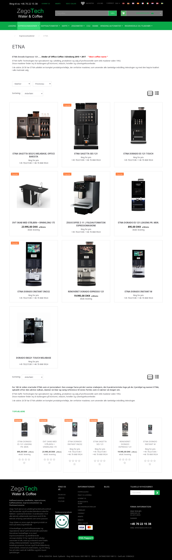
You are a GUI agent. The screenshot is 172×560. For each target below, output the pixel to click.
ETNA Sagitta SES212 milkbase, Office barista (34, 155)
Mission (80, 520)
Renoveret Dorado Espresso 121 (86, 291)
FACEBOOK (61, 495)
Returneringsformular (85, 507)
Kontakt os (46, 4)
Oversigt (81, 513)
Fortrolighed (83, 492)
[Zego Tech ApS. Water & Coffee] (30, 12)
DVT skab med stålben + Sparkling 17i (33, 222)
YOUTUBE (61, 501)
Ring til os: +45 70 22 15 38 (23, 3)
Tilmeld (157, 492)
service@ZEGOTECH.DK (143, 528)
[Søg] (112, 13)
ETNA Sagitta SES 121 (86, 153)
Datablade (81, 510)
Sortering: (16, 93)
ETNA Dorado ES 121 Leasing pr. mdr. (138, 222)
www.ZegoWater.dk (24, 525)
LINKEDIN (61, 498)
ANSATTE (58, 4)
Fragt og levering (85, 495)
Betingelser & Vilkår (83, 502)
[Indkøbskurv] (141, 13)
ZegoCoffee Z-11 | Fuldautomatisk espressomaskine (86, 224)
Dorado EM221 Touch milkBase (33, 357)
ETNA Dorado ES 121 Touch (138, 153)
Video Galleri (71, 4)
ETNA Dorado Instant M (138, 291)
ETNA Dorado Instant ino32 (34, 291)
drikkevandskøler (22, 543)
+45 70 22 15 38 (140, 524)
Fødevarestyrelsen (63, 512)
